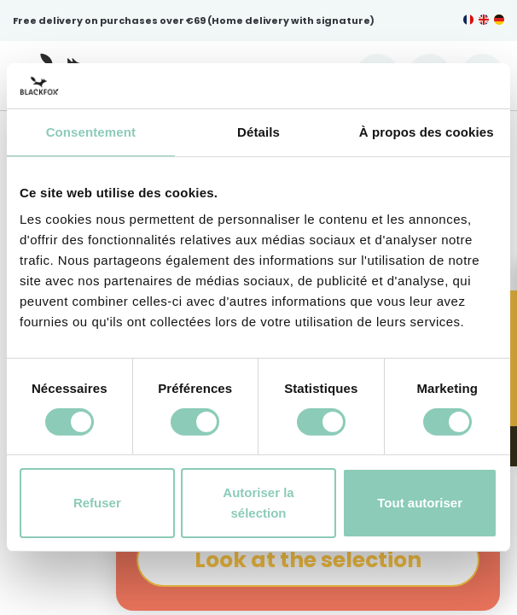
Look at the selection (308, 560)
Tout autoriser (419, 502)
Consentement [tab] (91, 131)
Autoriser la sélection (258, 502)
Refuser (97, 502)
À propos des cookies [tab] (426, 131)
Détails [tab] (258, 131)
